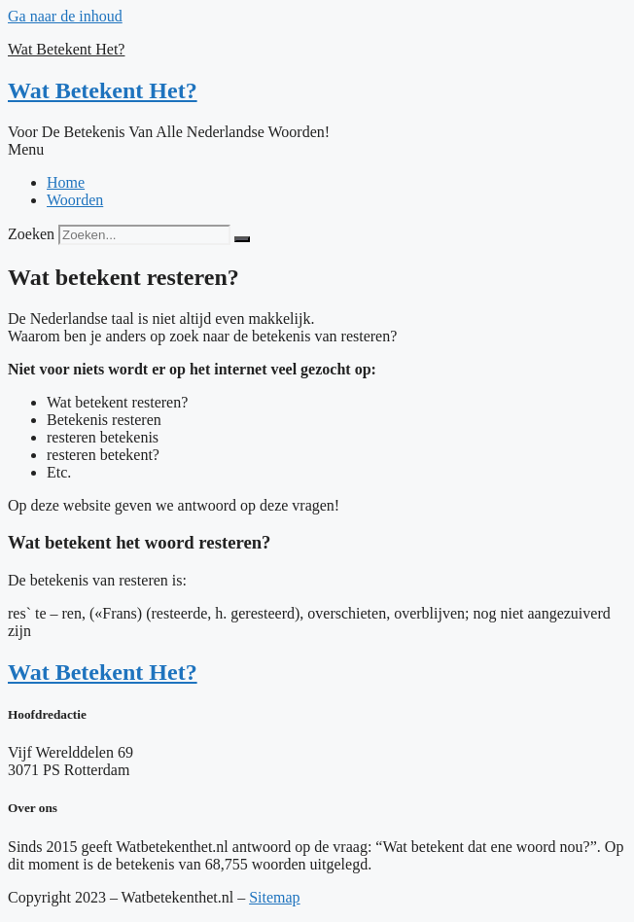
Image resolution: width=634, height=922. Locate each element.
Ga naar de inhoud (65, 16)
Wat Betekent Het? (66, 49)
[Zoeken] (242, 239)
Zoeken (31, 234)
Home (66, 182)
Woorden (75, 200)
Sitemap (274, 897)
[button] (317, 150)
